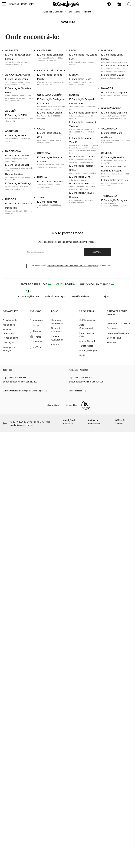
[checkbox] (25, 266)
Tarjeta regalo (86, 346)
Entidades (112, 342)
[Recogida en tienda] (97, 284)
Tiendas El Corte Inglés (21, 4)
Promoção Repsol (88, 350)
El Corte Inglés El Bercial (81, 183)
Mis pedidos (9, 324)
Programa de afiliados (118, 333)
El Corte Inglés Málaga (112, 75)
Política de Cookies (120, 422)
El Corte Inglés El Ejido (16, 115)
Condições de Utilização (69, 422)
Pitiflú (82, 355)
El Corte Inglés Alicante (16, 79)
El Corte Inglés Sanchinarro (83, 112)
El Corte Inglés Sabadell (17, 165)
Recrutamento (114, 328)
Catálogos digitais (88, 320)
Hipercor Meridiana (14, 174)
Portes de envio (10, 337)
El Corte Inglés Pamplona (114, 92)
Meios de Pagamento (8, 331)
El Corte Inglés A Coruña (49, 112)
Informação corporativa (118, 323)
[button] (4, 4)
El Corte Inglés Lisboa (80, 79)
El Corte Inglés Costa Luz (50, 181)
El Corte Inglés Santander (50, 54)
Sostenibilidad (114, 337)
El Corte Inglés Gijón (15, 135)
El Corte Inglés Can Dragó (18, 183)
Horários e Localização (57, 322)
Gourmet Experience (56, 330)
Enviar (97, 252)
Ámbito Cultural (87, 341)
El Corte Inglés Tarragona (114, 200)
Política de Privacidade (94, 422)
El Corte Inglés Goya (79, 177)
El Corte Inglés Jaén (47, 201)
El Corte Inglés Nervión (112, 157)
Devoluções (9, 342)
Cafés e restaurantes (57, 338)
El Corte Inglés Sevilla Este (114, 180)
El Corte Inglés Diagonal (17, 155)
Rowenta (68, 22)
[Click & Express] (36, 284)
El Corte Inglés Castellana (82, 156)
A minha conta (10, 320)
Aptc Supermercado (86, 326)
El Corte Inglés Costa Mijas (114, 65)
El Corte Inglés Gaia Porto (114, 112)
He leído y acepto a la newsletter (71, 265)
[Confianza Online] (85, 405)
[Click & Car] (66, 284)
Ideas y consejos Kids (87, 335)
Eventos (55, 344)
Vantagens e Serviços (9, 349)
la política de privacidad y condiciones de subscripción (72, 265)
